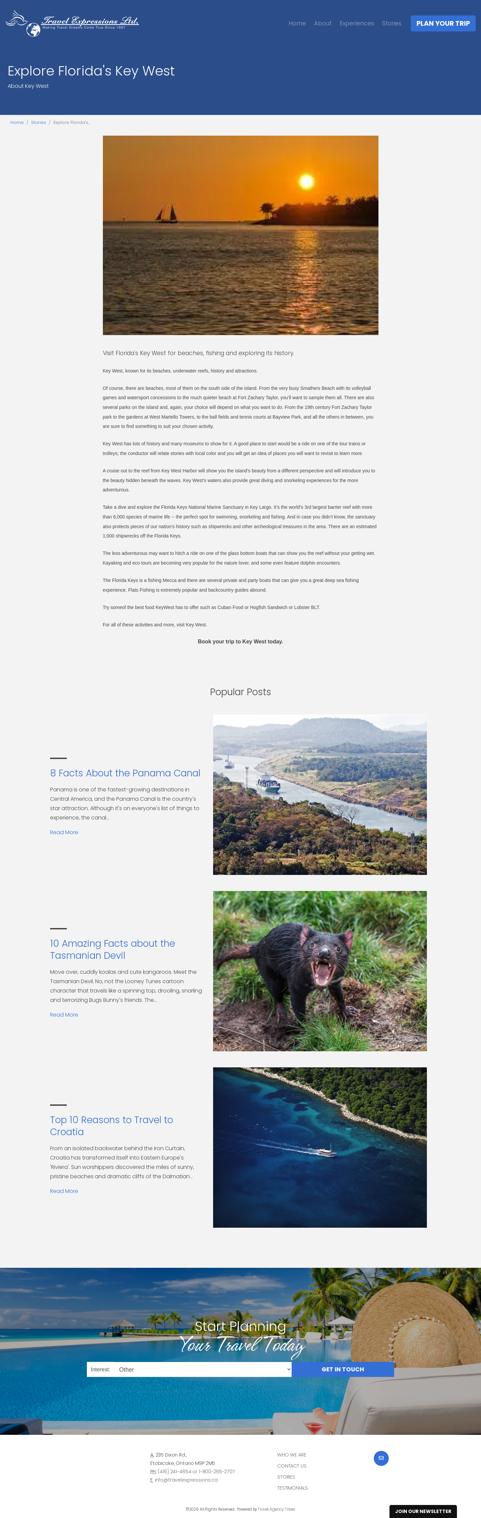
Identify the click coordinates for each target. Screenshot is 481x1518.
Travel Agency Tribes (276, 1509)
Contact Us (292, 1466)
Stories (392, 23)
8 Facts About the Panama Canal (125, 773)
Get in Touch (343, 1369)
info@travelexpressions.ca (186, 1480)
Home (297, 23)
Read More (64, 832)
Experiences (357, 23)
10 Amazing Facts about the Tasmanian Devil (112, 949)
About (323, 23)
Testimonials (292, 1488)
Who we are (291, 1455)
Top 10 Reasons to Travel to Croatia (111, 1125)
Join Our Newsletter (423, 1511)
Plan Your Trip (443, 23)
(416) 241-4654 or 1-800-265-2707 (196, 1471)
